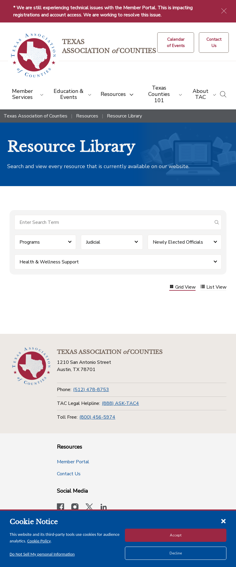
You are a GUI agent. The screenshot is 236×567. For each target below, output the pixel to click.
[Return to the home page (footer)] (31, 366)
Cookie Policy (39, 541)
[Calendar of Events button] (175, 42)
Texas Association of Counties (35, 116)
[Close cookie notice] (223, 521)
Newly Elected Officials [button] (178, 242)
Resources (87, 116)
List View (213, 287)
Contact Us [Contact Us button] (69, 474)
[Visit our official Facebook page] (60, 507)
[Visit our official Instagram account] (74, 507)
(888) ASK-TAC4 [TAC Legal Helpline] (120, 403)
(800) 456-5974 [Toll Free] (97, 417)
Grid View (182, 287)
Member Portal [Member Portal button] (73, 462)
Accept (175, 535)
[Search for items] (113, 222)
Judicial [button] (93, 242)
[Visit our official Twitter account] (89, 507)
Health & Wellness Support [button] (49, 262)
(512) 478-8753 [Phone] (91, 389)
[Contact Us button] (214, 42)
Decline (176, 553)
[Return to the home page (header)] (33, 56)
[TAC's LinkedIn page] (103, 507)
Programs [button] (29, 242)
